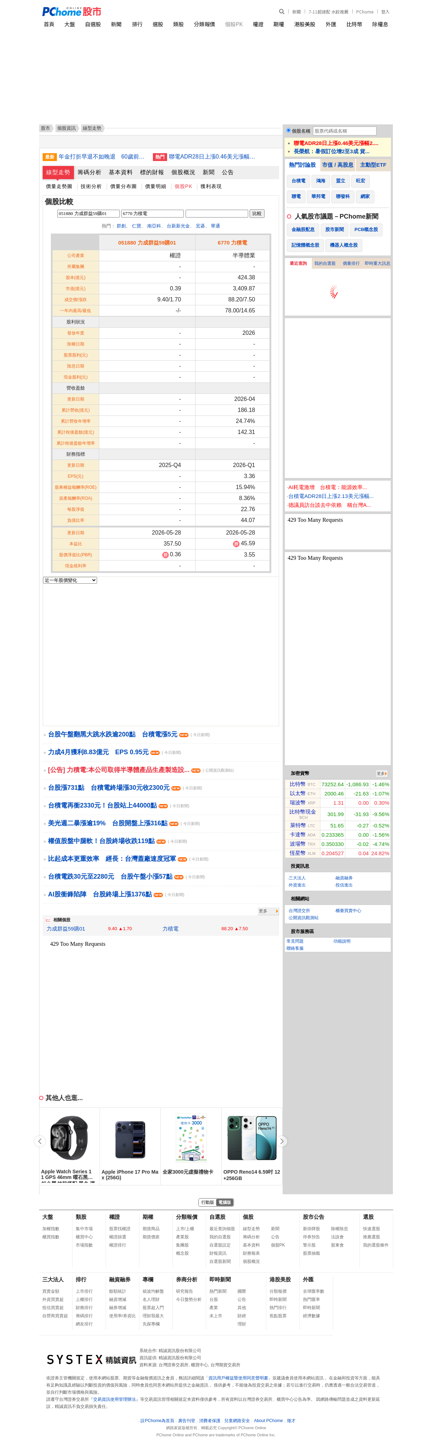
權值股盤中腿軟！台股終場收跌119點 (117, 841)
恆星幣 (298, 853)
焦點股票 (278, 1315)
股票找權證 (119, 1228)
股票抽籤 (311, 1253)
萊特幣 (298, 825)
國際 (242, 1291)
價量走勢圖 (59, 186)
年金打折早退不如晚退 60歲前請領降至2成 (103, 157)
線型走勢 (58, 172)
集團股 (182, 1245)
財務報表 (251, 1253)
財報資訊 (217, 1253)
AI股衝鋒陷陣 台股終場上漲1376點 (116, 894)
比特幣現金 (302, 812)
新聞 (296, 12)
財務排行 (84, 1307)
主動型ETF (373, 165)
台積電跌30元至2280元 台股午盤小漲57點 (126, 876)
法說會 (337, 1236)
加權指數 (50, 1228)
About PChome (268, 1420)
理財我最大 (153, 1315)
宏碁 (200, 226)
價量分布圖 (123, 186)
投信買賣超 (53, 1307)
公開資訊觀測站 (304, 917)
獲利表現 (211, 186)
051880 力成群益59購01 (147, 243)
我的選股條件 (376, 1245)
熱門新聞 (217, 1291)
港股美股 (304, 24)
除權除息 (339, 1228)
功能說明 (342, 941)
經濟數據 (311, 1315)
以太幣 (298, 793)
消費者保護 (209, 1420)
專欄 (148, 1279)
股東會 (337, 1245)
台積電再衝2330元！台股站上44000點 (119, 805)
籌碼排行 (84, 1315)
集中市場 (84, 1228)
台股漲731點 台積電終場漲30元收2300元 (125, 787)
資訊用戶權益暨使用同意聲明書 (238, 1378)
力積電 (170, 929)
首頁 (49, 24)
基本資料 (121, 172)
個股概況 (183, 172)
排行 (137, 24)
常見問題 (295, 941)
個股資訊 (66, 128)
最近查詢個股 (222, 1228)
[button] (282, 1141)
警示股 (309, 1245)
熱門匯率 (311, 1299)
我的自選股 (325, 263)
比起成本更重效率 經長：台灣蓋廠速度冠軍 (128, 858)
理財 (242, 1324)
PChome (364, 12)
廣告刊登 (186, 1420)
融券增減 (117, 1307)
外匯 (331, 24)
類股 (178, 24)
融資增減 (117, 1299)
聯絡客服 (295, 948)
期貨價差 (151, 1236)
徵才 (291, 1420)
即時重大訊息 (377, 263)
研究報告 (184, 1291)
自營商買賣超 (55, 1315)
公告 (228, 172)
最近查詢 (298, 263)
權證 (258, 24)
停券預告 (311, 1236)
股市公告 (313, 1217)
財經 (242, 1315)
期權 (278, 24)
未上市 (215, 1315)
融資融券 (344, 877)
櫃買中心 (84, 1236)
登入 (385, 12)
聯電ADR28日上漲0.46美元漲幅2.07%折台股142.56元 (213, 157)
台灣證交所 (299, 910)
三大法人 (297, 877)
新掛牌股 (311, 1228)
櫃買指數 (50, 1236)
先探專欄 (151, 1324)
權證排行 (117, 1245)
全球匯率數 (313, 1291)
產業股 (182, 1236)
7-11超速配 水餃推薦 (328, 12)
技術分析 (91, 186)
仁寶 (136, 226)
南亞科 (154, 226)
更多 (263, 910)
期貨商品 (151, 1228)
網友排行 (84, 1324)
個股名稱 (301, 131)
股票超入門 (153, 1307)
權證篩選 (117, 1236)
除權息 (380, 24)
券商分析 (186, 1279)
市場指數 (84, 1245)
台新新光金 (178, 226)
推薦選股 (371, 1236)
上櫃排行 (84, 1299)
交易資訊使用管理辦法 (114, 1399)
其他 (242, 1307)
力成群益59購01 (66, 929)
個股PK (234, 24)
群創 (121, 226)
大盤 (69, 24)
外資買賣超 (53, 1299)
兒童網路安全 (237, 1420)
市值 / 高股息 (337, 165)
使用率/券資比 (122, 1315)
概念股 (182, 1253)
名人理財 (151, 1299)
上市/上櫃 (185, 1228)
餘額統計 (117, 1291)
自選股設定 (220, 1245)
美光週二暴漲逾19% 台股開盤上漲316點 (124, 823)
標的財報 (152, 172)
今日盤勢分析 (189, 1299)
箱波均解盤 (153, 1291)
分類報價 (204, 24)
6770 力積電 (232, 243)
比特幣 (354, 24)
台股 (213, 1299)
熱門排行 (278, 1307)
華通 (215, 226)
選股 (158, 24)
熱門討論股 (302, 165)
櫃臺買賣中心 (348, 910)
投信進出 (344, 885)
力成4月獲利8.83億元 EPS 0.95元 (114, 752)
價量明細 (155, 186)
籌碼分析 (90, 172)
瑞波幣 (298, 802)
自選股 (93, 24)
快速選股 (371, 1228)
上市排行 (84, 1291)
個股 (248, 1217)
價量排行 (351, 263)
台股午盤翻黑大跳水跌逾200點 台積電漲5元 (129, 734)
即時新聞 (220, 1279)
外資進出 (297, 885)
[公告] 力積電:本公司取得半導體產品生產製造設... (141, 769)
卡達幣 (298, 834)
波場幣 (298, 844)
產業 (213, 1307)
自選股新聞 (220, 1261)
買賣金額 (50, 1291)
